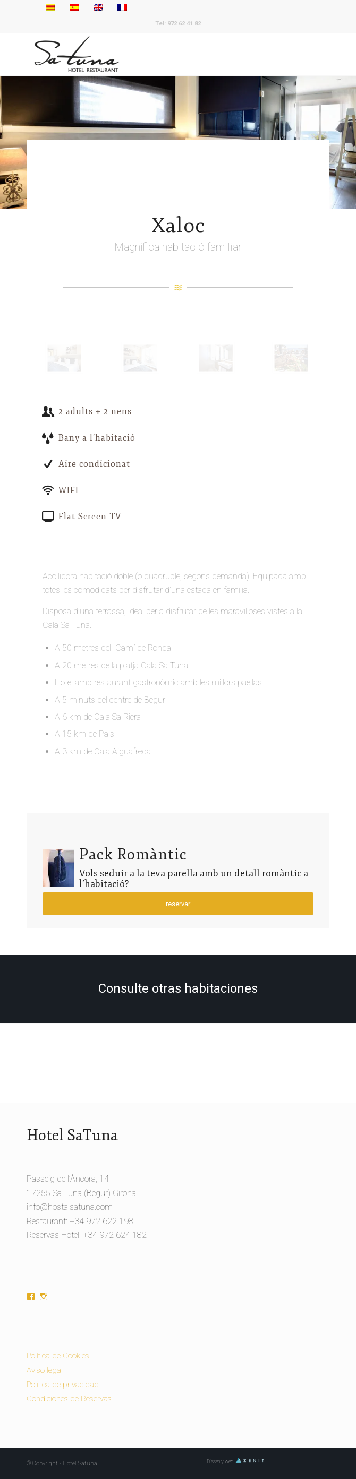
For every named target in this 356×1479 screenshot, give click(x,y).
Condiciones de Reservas (69, 1399)
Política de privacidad (63, 1384)
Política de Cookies (58, 1356)
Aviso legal (45, 1370)
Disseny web (236, 1461)
